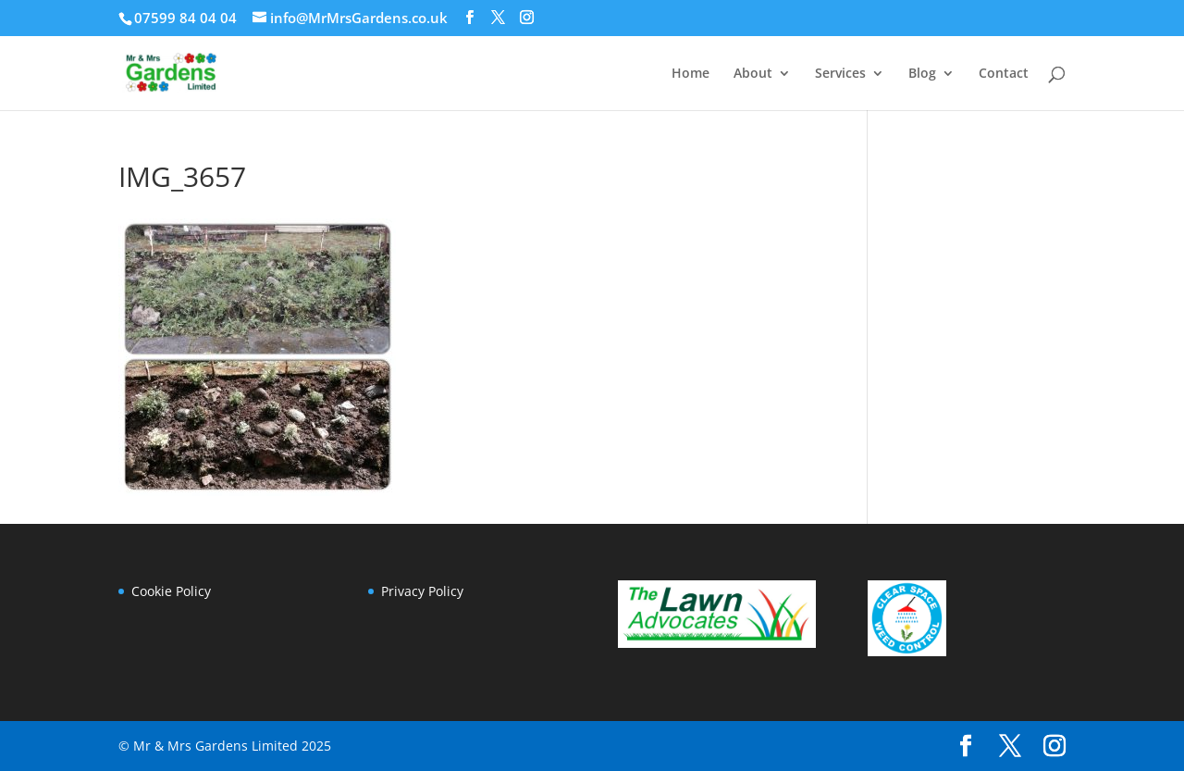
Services (840, 74)
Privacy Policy (422, 591)
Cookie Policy (171, 591)
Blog (922, 74)
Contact (1004, 74)
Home (690, 74)
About (753, 74)
